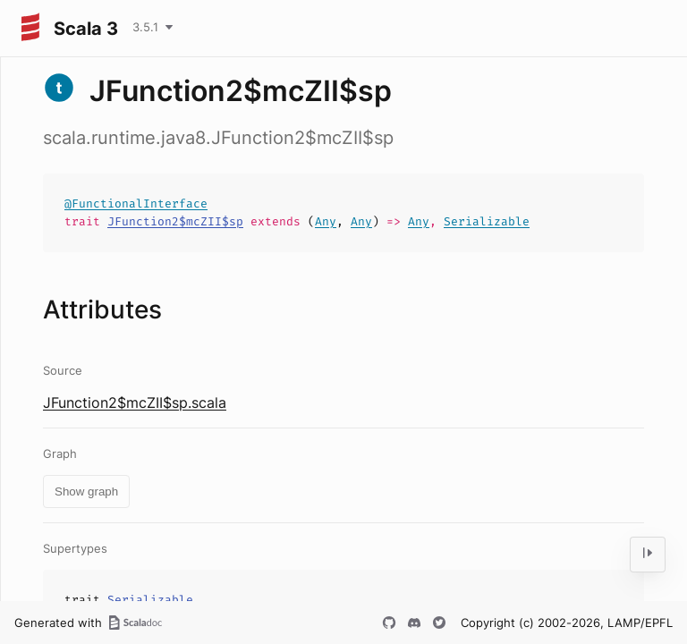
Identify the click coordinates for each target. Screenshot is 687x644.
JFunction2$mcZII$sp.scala (134, 402)
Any (325, 221)
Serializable (487, 221)
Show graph (86, 491)
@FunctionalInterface (136, 203)
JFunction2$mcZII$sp (175, 221)
